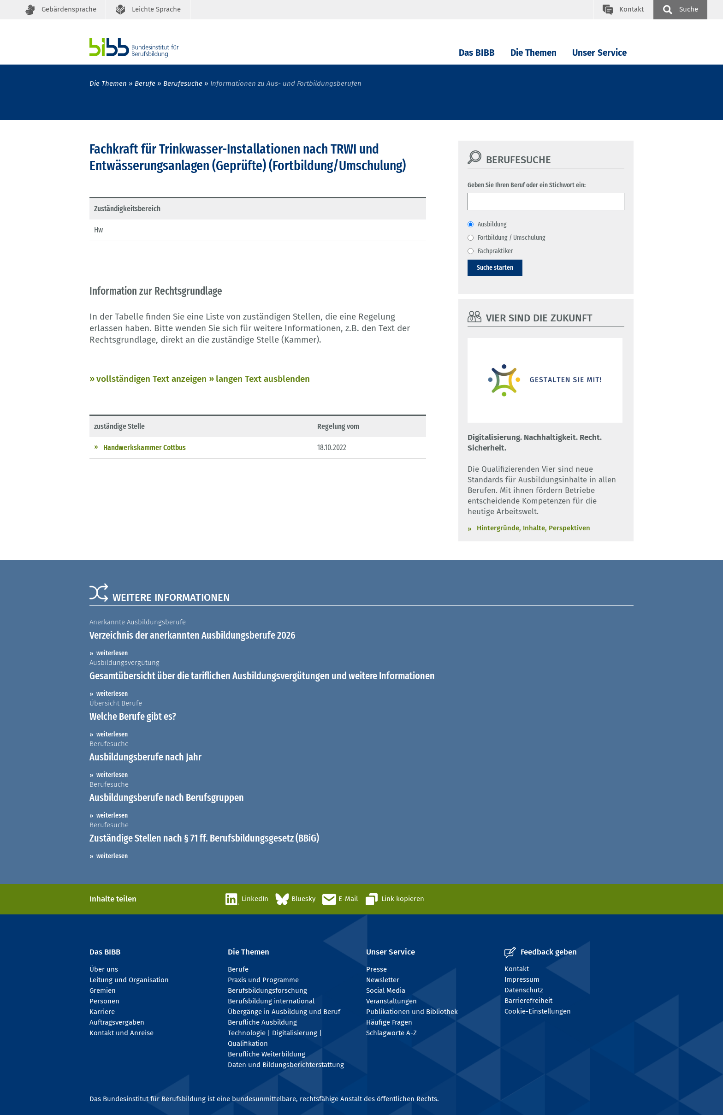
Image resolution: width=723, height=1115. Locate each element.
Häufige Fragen (389, 1022)
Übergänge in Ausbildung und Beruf (284, 1012)
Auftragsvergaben (116, 1022)
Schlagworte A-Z (391, 1033)
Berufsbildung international (271, 1001)
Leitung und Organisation (129, 980)
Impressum (521, 979)
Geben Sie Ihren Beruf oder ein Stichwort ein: (527, 185)
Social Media (385, 990)
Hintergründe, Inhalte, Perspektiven (533, 528)
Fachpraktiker (495, 251)
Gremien (102, 990)
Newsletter (382, 980)
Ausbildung (492, 224)
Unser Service (599, 52)
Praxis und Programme (263, 980)
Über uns (103, 969)
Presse (376, 969)
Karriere (102, 1012)
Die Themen (533, 52)
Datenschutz (523, 990)
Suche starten (495, 267)
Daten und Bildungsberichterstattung (286, 1065)
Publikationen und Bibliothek (412, 1012)
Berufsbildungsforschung (267, 990)
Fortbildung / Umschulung (511, 237)
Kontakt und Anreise (121, 1033)
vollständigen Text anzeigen (151, 379)
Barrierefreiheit (528, 1000)
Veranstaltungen (391, 1001)
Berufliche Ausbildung (262, 1022)
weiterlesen (112, 653)
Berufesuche (182, 83)
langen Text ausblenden (263, 379)
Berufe (145, 83)
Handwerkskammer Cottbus (144, 447)
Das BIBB (477, 52)
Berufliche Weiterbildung (266, 1054)
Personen (104, 1001)
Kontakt (516, 969)
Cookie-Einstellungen (537, 1011)
